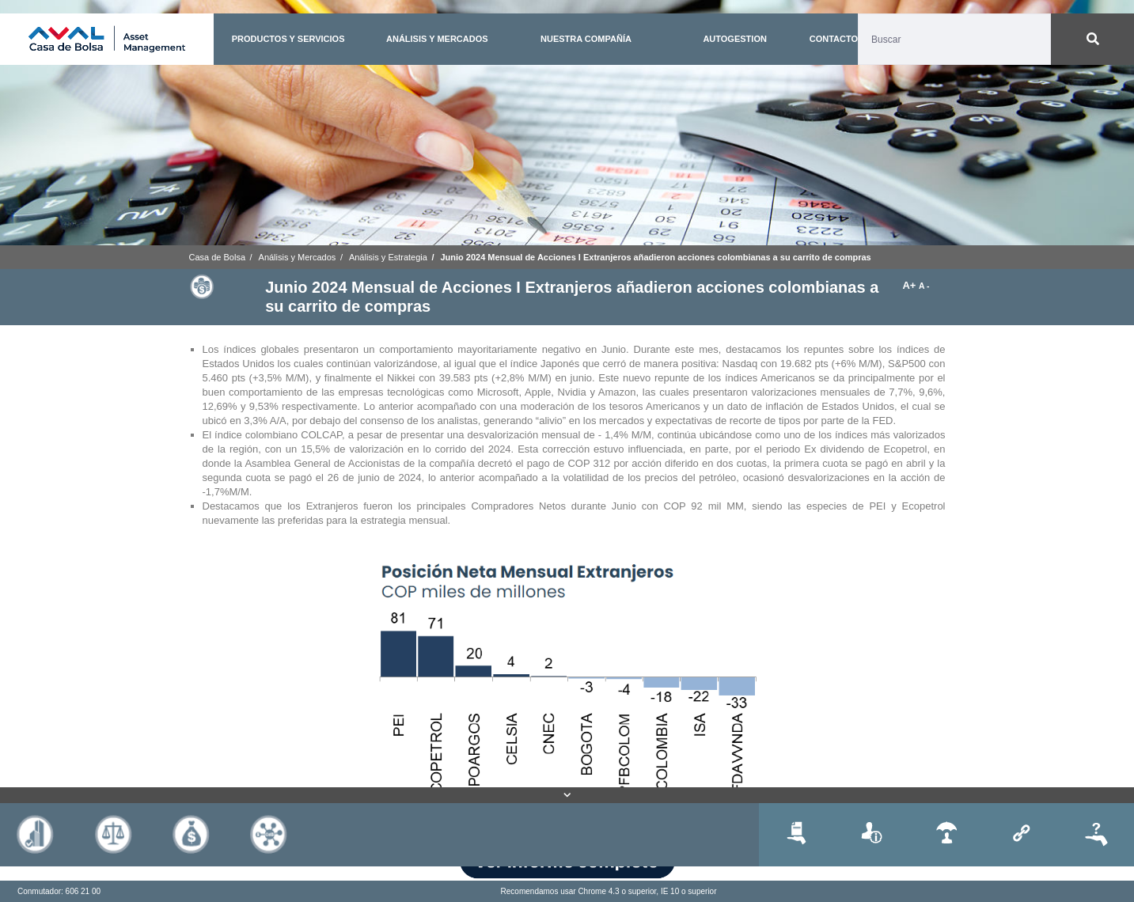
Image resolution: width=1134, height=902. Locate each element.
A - (924, 286)
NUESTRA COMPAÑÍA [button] (585, 39)
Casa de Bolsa (217, 257)
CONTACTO (834, 39)
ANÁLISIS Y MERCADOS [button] (437, 39)
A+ (910, 285)
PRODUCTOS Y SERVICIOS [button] (288, 39)
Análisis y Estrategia (388, 257)
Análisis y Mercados (297, 257)
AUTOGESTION (734, 39)
